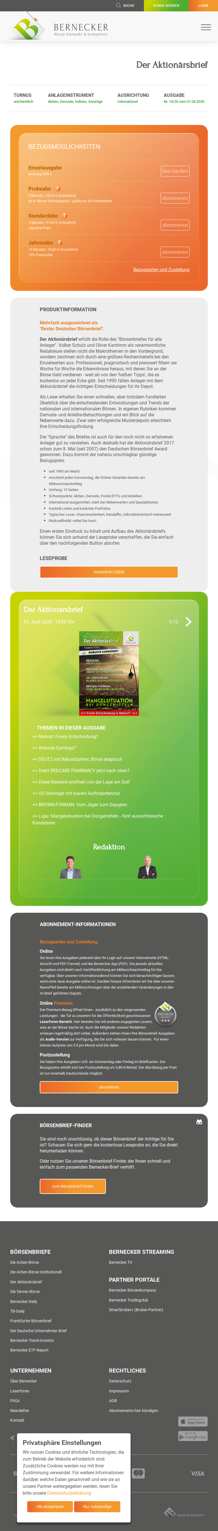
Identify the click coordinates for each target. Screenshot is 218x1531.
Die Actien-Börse (24, 1262)
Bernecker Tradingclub (128, 1300)
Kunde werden (166, 6)
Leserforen (19, 1391)
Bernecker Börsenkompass (132, 1290)
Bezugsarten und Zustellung (161, 269)
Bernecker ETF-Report (29, 1350)
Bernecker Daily (23, 1301)
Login (203, 6)
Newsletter (19, 1410)
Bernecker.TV (120, 1262)
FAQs (15, 1400)
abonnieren (109, 1087)
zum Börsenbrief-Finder (72, 1186)
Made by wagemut (190, 1515)
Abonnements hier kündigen (133, 1410)
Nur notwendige (97, 1506)
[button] (70, 194)
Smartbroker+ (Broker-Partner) (136, 1309)
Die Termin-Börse (25, 1291)
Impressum (119, 1391)
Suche (125, 6)
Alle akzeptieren (50, 1506)
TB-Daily (17, 1311)
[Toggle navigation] (206, 27)
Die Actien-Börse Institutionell (36, 1272)
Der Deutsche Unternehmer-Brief (38, 1331)
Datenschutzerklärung (69, 1493)
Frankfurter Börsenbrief (31, 1321)
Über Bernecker (23, 1381)
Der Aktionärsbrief (26, 1282)
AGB (113, 1400)
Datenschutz (120, 1381)
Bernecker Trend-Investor (32, 1340)
